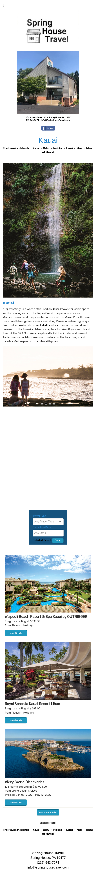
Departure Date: (42, 527)
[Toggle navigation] (4, 6)
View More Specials (48, 812)
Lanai (69, 829)
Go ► (58, 540)
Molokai (57, 829)
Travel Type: (40, 516)
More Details (16, 633)
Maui (79, 829)
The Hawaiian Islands (16, 829)
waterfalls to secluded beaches (38, 325)
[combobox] (48, 521)
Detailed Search (42, 540)
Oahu (46, 829)
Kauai (55, 309)
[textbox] (48, 521)
